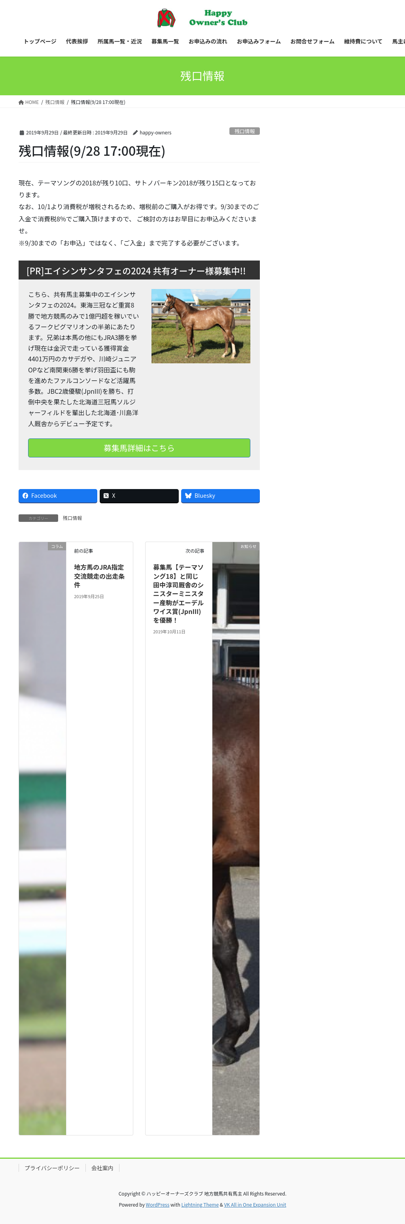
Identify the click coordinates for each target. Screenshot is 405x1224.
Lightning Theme (200, 1204)
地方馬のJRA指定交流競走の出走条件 (99, 575)
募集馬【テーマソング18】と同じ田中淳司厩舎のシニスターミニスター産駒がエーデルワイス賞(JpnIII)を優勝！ (178, 593)
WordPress (158, 1204)
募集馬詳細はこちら (139, 447)
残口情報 (245, 131)
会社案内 (102, 1168)
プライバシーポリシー (52, 1168)
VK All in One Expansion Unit (255, 1204)
